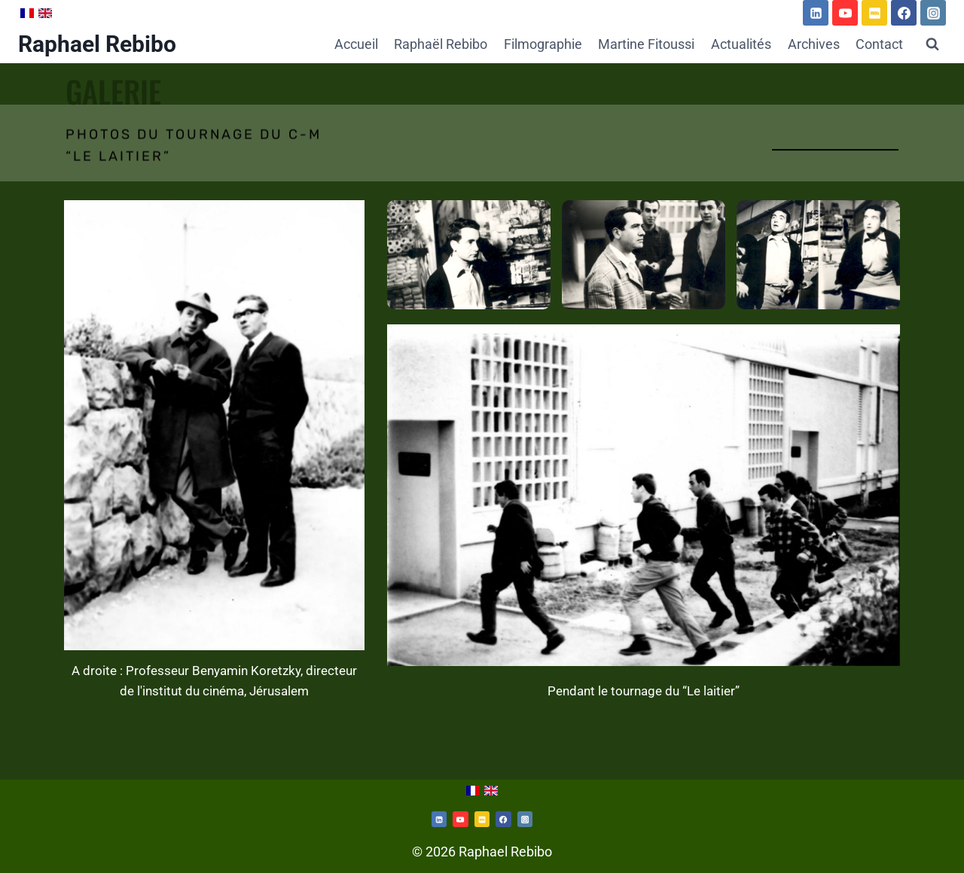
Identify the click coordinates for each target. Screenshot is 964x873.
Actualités (741, 44)
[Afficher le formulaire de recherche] (932, 44)
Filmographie (543, 44)
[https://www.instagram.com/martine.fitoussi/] (524, 818)
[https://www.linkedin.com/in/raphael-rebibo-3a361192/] (815, 13)
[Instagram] (933, 13)
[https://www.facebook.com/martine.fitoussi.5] (904, 13)
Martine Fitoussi (646, 44)
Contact (879, 44)
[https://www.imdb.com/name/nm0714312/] (874, 13)
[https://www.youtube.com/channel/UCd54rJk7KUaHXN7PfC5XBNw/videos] (845, 13)
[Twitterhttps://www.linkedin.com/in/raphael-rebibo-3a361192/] (439, 818)
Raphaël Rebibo (440, 44)
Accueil (356, 44)
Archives (814, 44)
